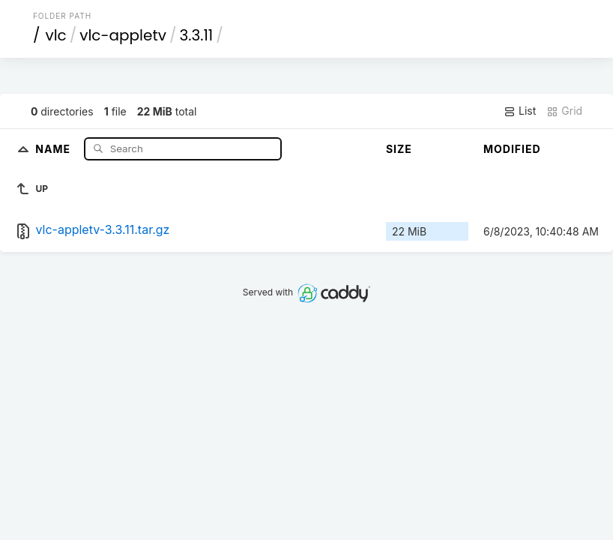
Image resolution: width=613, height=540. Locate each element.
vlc (55, 35)
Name (54, 148)
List (520, 111)
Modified (512, 148)
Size (399, 148)
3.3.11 (196, 35)
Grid (564, 111)
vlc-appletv (122, 35)
